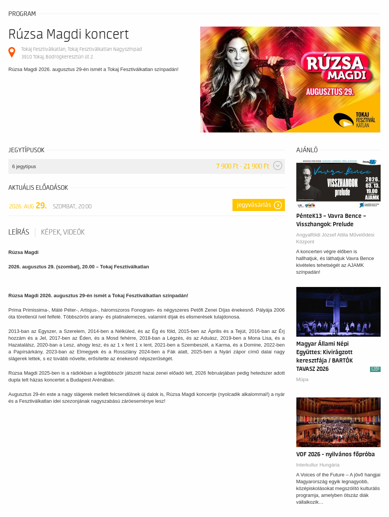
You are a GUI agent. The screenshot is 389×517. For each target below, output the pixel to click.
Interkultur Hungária (318, 465)
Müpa (302, 379)
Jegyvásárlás (254, 205)
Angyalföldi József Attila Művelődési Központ (335, 238)
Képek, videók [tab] (63, 232)
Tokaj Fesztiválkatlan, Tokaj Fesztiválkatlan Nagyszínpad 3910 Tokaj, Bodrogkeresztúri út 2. (81, 53)
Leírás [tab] (18, 232)
